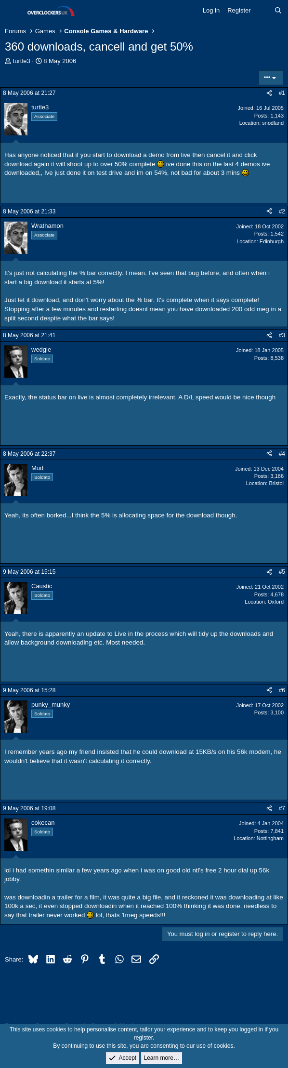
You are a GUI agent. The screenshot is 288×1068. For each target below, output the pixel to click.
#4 (282, 453)
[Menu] (13, 11)
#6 (282, 690)
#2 (282, 211)
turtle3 (21, 61)
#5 (282, 571)
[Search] (278, 10)
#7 (282, 808)
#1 (282, 93)
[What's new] (263, 10)
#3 (282, 335)
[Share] (269, 93)
